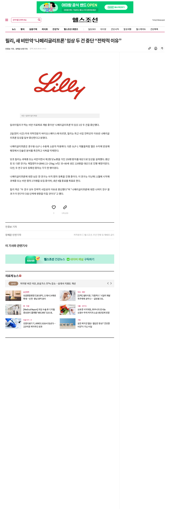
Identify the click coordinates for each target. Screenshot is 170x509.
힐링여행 (127, 29)
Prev (108, 283)
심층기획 (33, 29)
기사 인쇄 (155, 48)
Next (111, 283)
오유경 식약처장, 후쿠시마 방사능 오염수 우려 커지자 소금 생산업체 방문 (94, 311)
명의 (22, 29)
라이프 (45, 29)
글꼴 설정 (162, 48)
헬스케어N (141, 29)
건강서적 (115, 29)
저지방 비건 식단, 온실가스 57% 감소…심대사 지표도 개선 (74, 283)
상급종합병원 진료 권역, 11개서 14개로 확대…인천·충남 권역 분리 (39, 297)
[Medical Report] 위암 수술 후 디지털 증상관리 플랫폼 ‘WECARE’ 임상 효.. (39, 311)
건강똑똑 (154, 29)
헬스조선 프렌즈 (71, 29)
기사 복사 (149, 48)
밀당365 (92, 29)
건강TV (55, 29)
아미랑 (103, 29)
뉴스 (14, 29)
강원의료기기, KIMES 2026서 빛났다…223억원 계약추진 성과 (39, 325)
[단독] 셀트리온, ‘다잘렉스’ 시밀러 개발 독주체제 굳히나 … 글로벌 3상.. (94, 297)
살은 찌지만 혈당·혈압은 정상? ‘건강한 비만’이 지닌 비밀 (94, 325)
